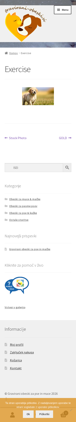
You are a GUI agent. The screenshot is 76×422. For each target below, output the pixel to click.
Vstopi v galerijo (15, 307)
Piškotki (44, 414)
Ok (28, 414)
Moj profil (17, 344)
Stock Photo (18, 138)
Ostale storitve (18, 220)
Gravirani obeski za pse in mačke (29, 249)
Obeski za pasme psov (23, 206)
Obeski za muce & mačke (24, 199)
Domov (13, 53)
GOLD (63, 138)
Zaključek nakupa (22, 352)
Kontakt (16, 368)
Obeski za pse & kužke (23, 213)
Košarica (16, 360)
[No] (71, 410)
